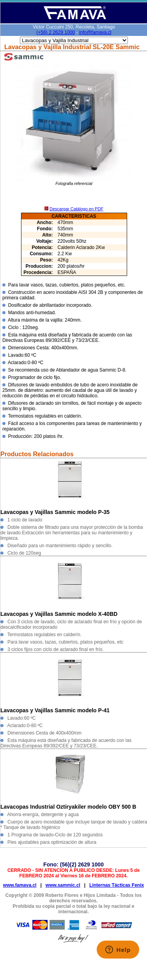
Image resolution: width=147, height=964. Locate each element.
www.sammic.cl (63, 885)
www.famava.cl (20, 885)
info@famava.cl (95, 32)
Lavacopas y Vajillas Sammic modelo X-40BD (58, 614)
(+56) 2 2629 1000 (56, 32)
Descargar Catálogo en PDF (76, 208)
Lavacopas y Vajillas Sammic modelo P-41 (55, 710)
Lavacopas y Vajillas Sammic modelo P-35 (55, 512)
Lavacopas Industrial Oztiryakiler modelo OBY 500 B (68, 807)
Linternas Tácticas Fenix (116, 885)
